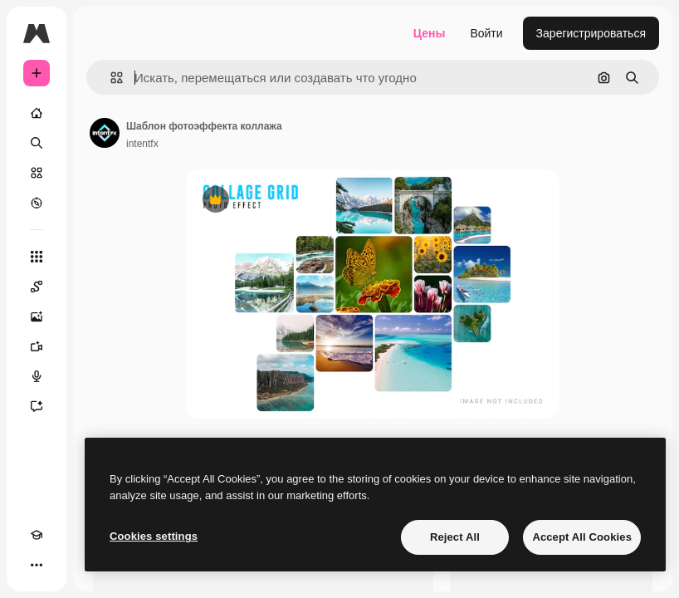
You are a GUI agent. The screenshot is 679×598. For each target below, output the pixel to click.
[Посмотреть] (36, 202)
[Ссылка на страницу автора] (105, 133)
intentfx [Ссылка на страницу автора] (142, 144)
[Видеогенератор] (36, 346)
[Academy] (36, 535)
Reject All (455, 537)
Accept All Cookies (582, 537)
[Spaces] (36, 286)
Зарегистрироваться (591, 33)
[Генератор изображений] (36, 316)
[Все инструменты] (36, 256)
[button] (110, 77)
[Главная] (36, 113)
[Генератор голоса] (36, 376)
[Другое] (36, 564)
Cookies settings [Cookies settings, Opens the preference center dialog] (154, 536)
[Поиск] (36, 143)
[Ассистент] (36, 406)
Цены (429, 33)
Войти (486, 33)
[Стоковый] (36, 172)
